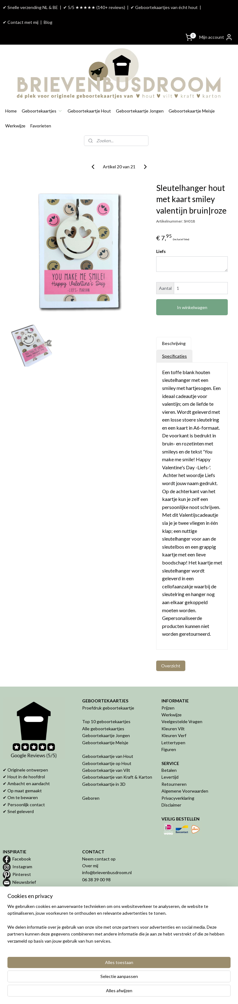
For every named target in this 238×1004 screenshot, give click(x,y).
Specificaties (174, 356)
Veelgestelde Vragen (181, 721)
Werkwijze (15, 125)
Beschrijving (174, 343)
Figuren (168, 749)
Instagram (22, 866)
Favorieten (40, 125)
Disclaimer (171, 804)
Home (11, 110)
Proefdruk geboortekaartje (108, 707)
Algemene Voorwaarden (184, 791)
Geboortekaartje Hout (89, 110)
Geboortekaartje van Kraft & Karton (117, 777)
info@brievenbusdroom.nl (107, 872)
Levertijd (169, 777)
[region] (78, 972)
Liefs (161, 251)
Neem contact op (99, 858)
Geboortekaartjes (42, 110)
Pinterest (21, 874)
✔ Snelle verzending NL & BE (30, 7)
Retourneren (174, 784)
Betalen (169, 770)
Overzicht (170, 665)
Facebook (21, 858)
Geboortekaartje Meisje (192, 110)
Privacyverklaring (177, 798)
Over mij (90, 865)
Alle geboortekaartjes (103, 728)
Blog (48, 22)
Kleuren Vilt (173, 728)
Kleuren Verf (173, 735)
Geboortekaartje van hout (28, 918)
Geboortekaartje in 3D (104, 784)
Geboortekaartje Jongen (140, 110)
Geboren (90, 798)
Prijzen (167, 707)
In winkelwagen (192, 307)
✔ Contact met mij (20, 22)
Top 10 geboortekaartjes (106, 721)
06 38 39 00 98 (96, 879)
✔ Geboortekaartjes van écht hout (164, 7)
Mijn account (216, 37)
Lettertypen (173, 742)
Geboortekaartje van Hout (107, 756)
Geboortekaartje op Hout (106, 763)
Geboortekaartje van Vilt (106, 770)
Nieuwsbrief (24, 882)
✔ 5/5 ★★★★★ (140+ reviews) (94, 7)
